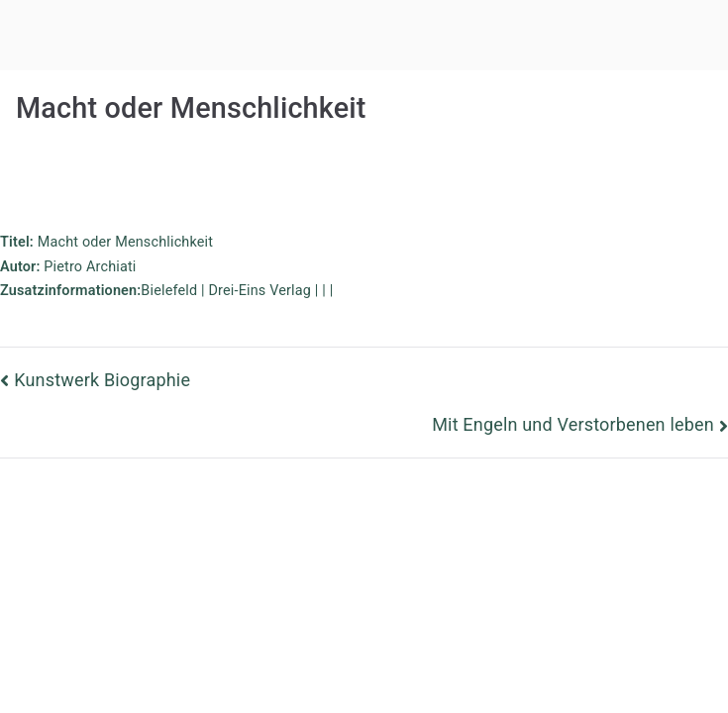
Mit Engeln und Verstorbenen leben (573, 424)
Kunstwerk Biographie (102, 379)
